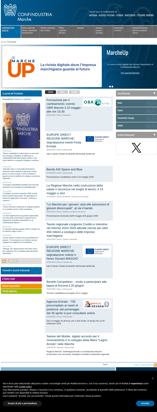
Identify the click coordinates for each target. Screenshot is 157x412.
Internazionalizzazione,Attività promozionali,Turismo (140, 30)
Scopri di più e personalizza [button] (22, 403)
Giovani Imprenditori (11, 285)
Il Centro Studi (8, 278)
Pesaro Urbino (145, 15)
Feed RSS (4, 261)
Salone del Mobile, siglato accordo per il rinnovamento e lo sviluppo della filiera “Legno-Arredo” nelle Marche (77, 340)
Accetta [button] (145, 403)
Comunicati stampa (126, 117)
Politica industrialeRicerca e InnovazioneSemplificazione (29, 30)
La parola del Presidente (12, 93)
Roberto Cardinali (22, 99)
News (62, 92)
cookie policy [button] (25, 386)
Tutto (50, 92)
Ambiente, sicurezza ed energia (99, 30)
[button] (152, 378)
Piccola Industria (9, 291)
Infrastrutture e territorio (118, 29)
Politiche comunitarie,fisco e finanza (48, 29)
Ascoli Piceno (107, 15)
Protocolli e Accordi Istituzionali (16, 270)
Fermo (119, 15)
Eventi (120, 110)
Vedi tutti (13, 261)
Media (120, 125)
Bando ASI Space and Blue (65, 169)
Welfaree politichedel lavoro (62, 30)
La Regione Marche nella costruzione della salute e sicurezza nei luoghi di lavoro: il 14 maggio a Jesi (75, 189)
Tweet (105, 364)
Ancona (93, 15)
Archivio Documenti (126, 134)
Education (80, 27)
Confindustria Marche (8, 29)
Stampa (74, 92)
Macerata (130, 15)
